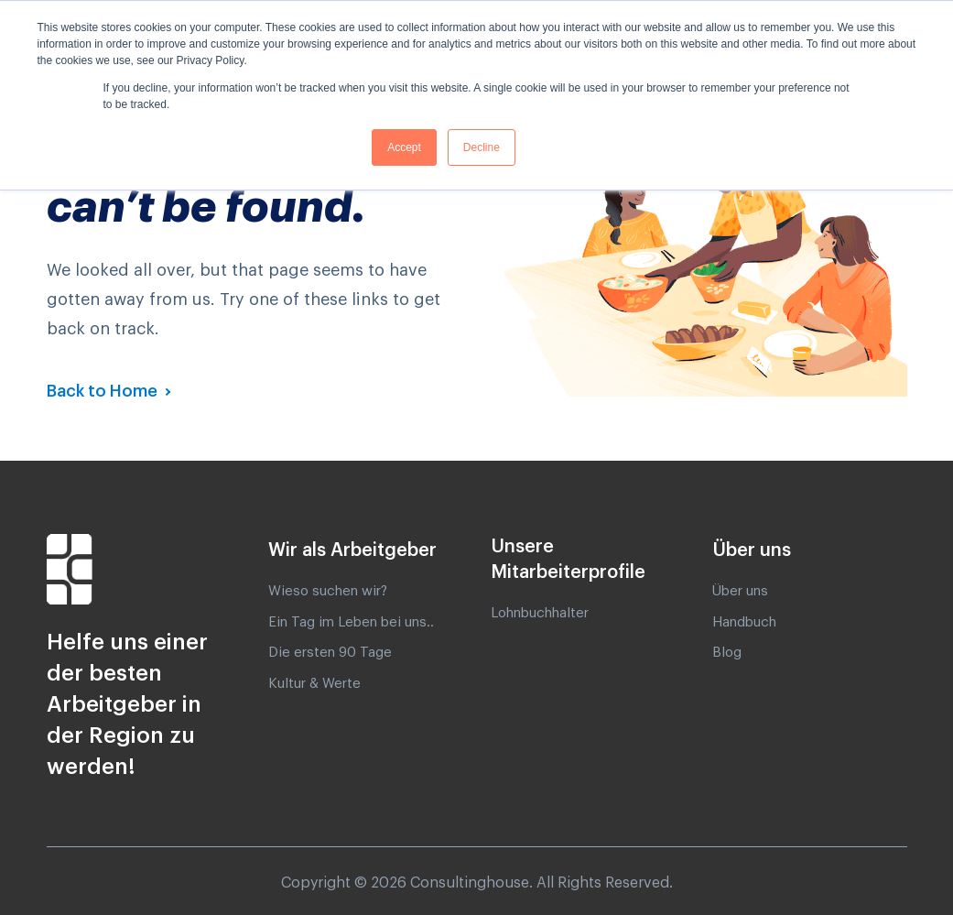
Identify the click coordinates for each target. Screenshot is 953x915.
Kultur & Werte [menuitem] (314, 684)
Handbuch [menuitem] (744, 622)
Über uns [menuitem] (740, 591)
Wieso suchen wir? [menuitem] (327, 591)
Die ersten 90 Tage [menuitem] (330, 652)
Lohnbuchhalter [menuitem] (540, 613)
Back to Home (104, 391)
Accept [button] (404, 147)
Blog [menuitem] (727, 652)
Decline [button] (481, 147)
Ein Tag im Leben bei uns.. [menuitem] (351, 622)
